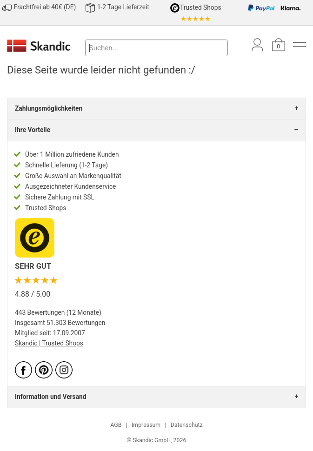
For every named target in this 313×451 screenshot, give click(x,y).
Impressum (146, 425)
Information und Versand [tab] (50, 396)
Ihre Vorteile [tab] (32, 129)
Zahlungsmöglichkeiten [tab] (48, 108)
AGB (115, 425)
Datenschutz (187, 425)
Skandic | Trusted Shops (49, 343)
